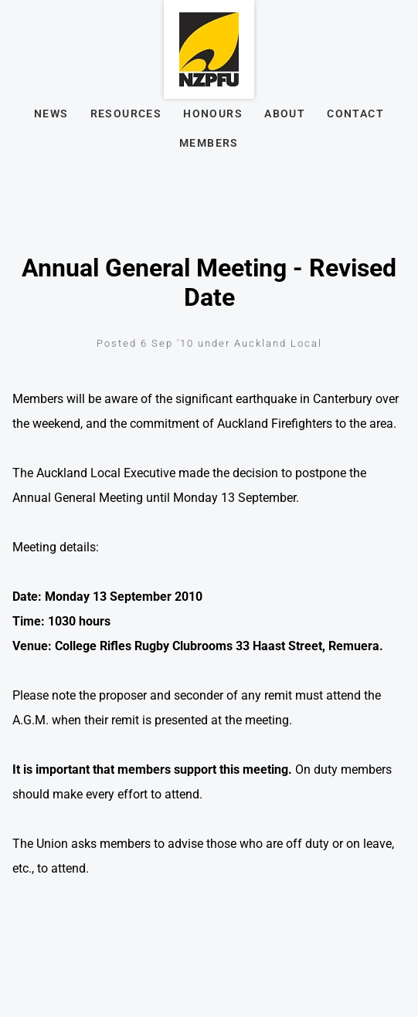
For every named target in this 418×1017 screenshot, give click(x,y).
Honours (213, 113)
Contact (355, 113)
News (51, 113)
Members (209, 143)
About (284, 113)
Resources (126, 113)
